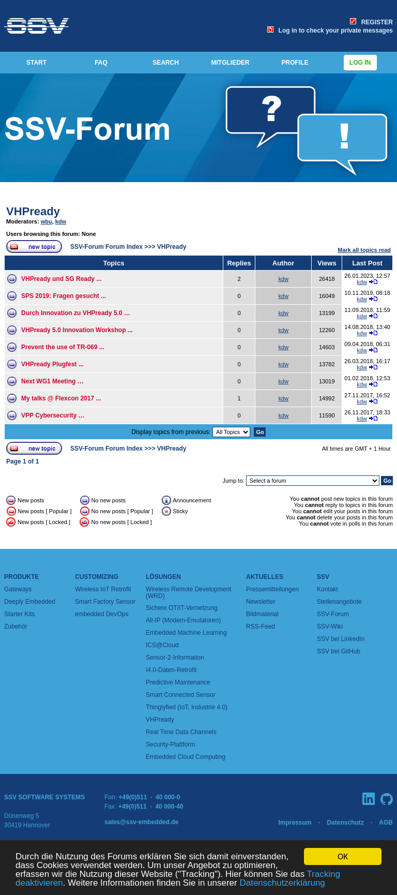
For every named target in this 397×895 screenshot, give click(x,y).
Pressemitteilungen (272, 589)
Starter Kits (19, 614)
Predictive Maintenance (178, 682)
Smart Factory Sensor (105, 601)
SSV (323, 576)
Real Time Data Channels (181, 732)
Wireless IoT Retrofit (103, 589)
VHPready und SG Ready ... (61, 278)
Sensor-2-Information (175, 657)
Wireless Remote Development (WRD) (188, 593)
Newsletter (261, 601)
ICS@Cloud (162, 645)
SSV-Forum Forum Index (106, 246)
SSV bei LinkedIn (340, 639)
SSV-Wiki (330, 626)
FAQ (101, 62)
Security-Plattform (170, 744)
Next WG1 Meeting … (52, 381)
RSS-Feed (260, 626)
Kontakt (327, 589)
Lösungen (163, 576)
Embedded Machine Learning (186, 632)
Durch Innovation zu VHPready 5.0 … (75, 313)
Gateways (18, 589)
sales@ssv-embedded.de (141, 822)
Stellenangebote (339, 601)
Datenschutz (345, 822)
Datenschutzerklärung (282, 883)
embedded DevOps (101, 614)
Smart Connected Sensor (181, 694)
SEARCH (165, 62)
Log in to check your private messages (330, 30)
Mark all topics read (364, 250)
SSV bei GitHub (338, 651)
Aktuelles (264, 576)
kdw (60, 221)
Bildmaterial (262, 614)
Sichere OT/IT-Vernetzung (182, 607)
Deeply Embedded (29, 601)
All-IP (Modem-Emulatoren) (183, 620)
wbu (46, 221)
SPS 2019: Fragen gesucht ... (63, 296)
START (36, 62)
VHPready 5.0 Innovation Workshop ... (77, 330)
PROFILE (294, 62)
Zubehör (15, 626)
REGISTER (371, 22)
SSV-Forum (333, 614)
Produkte (21, 576)
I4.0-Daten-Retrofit (171, 670)
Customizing (96, 576)
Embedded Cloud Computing (185, 756)
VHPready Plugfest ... (52, 364)
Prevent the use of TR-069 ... (62, 347)
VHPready (33, 211)
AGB (386, 822)
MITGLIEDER (230, 62)
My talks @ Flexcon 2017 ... (61, 398)
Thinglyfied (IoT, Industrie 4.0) (186, 707)
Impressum (294, 822)
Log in (360, 62)
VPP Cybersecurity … (53, 415)
